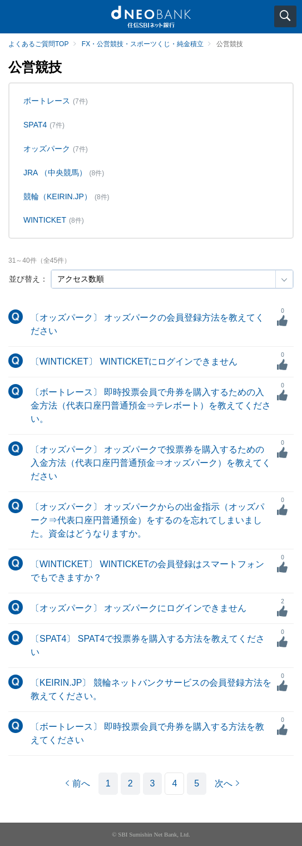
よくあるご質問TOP (38, 44)
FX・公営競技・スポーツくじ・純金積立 (143, 44)
